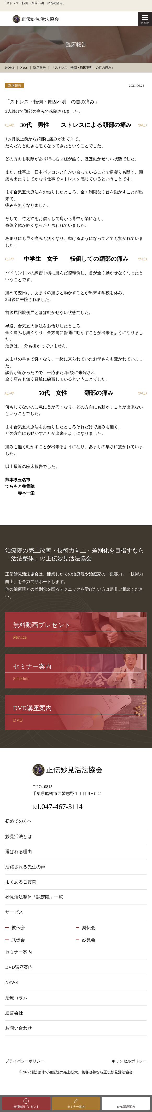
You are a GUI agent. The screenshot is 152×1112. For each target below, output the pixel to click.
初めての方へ (18, 821)
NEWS (11, 982)
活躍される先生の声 (25, 866)
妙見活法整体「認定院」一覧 (34, 897)
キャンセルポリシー (129, 1061)
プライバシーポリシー (24, 1061)
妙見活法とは (18, 836)
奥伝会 (88, 927)
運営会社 (14, 1012)
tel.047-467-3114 (57, 806)
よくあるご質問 (20, 881)
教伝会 (18, 927)
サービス (14, 912)
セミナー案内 (76, 1106)
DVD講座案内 (126, 1106)
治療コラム (16, 997)
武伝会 (18, 939)
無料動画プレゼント (26, 1106)
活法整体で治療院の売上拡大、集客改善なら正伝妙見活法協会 (81, 1072)
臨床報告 (14, 85)
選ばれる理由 (18, 851)
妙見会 (88, 939)
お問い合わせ (18, 1028)
